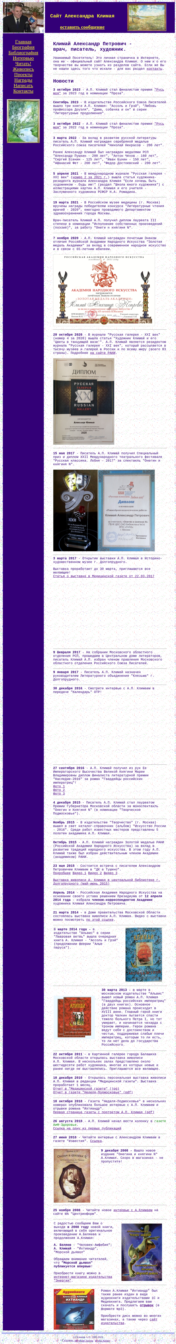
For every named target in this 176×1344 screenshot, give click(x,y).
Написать (23, 85)
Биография (23, 47)
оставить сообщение (82, 27)
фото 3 (59, 794)
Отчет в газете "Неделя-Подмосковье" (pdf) (93, 1092)
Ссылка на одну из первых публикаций (87, 1128)
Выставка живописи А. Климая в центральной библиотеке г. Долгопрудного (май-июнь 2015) (106, 882)
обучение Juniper (83, 1340)
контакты (154, 69)
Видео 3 (110, 873)
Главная (23, 41)
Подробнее (62, 873)
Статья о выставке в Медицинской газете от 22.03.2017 (103, 576)
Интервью (23, 58)
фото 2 (59, 790)
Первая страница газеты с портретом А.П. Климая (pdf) (103, 1112)
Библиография (23, 52)
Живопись (23, 69)
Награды (23, 80)
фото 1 (59, 786)
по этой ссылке (99, 920)
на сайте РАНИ (102, 353)
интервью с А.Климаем (133, 1210)
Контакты (23, 90)
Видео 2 (95, 873)
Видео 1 (79, 873)
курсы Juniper (103, 1340)
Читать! (23, 63)
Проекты (23, 74)
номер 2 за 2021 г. (90, 177)
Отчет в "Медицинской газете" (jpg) (86, 1089)
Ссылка (96, 1141)
